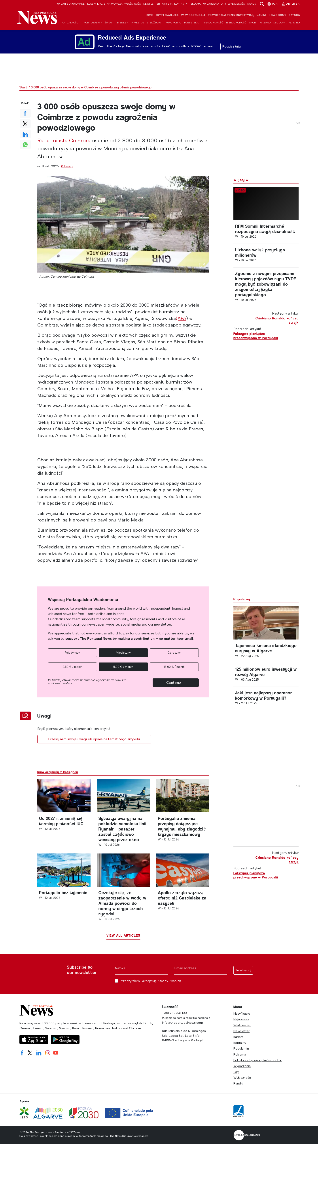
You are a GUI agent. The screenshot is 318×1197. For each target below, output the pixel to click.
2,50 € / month (72, 666)
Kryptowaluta (166, 15)
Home (149, 15)
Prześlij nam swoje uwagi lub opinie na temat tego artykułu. (94, 739)
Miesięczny (123, 652)
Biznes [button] (121, 22)
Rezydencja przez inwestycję (231, 15)
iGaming (294, 22)
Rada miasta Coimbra (64, 140)
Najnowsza (115, 3)
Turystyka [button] (191, 22)
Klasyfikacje (96, 3)
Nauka (261, 15)
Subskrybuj (243, 970)
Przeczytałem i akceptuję (151, 981)
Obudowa (279, 22)
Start (23, 87)
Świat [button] (108, 22)
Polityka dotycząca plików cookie (257, 1060)
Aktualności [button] (70, 22)
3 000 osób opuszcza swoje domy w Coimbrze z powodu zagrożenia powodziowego (91, 87)
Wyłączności (237, 3)
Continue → (175, 682)
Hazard (265, 22)
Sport (253, 22)
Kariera (167, 3)
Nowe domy (277, 15)
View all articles (123, 935)
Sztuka (294, 15)
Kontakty (180, 3)
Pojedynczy (72, 652)
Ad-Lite (291, 3)
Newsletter (151, 3)
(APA (181, 318)
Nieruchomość (213, 22)
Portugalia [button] (92, 22)
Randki (252, 3)
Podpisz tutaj (231, 46)
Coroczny (174, 652)
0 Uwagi (67, 166)
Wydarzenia (211, 3)
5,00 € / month (123, 666)
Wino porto (173, 22)
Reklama (195, 3)
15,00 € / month (174, 666)
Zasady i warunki (169, 981)
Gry (223, 3)
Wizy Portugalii (193, 15)
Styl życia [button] (153, 22)
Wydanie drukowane (71, 3)
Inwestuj (137, 22)
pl (273, 3)
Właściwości (133, 3)
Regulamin (241, 1048)
